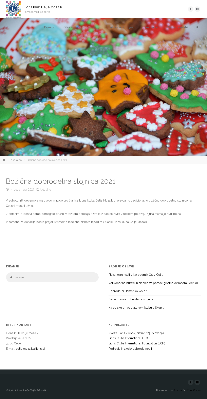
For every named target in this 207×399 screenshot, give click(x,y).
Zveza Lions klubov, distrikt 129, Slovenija (136, 333)
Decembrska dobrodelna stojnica (131, 299)
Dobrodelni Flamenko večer (128, 291)
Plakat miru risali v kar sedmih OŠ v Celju (136, 274)
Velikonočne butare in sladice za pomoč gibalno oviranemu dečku (153, 283)
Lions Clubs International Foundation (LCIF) (137, 343)
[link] (197, 27)
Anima (177, 390)
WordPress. (193, 390)
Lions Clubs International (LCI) (128, 338)
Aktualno (16, 160)
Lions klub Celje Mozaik (42, 7)
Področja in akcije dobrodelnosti (130, 348)
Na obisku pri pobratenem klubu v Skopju (136, 307)
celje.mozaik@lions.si (30, 348)
